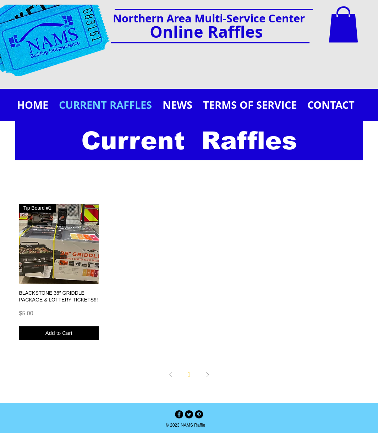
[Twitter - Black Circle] (189, 414)
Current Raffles (189, 141)
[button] (343, 24)
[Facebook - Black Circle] (179, 414)
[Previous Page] (170, 375)
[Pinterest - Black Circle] (199, 414)
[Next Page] (207, 375)
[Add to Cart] (59, 333)
